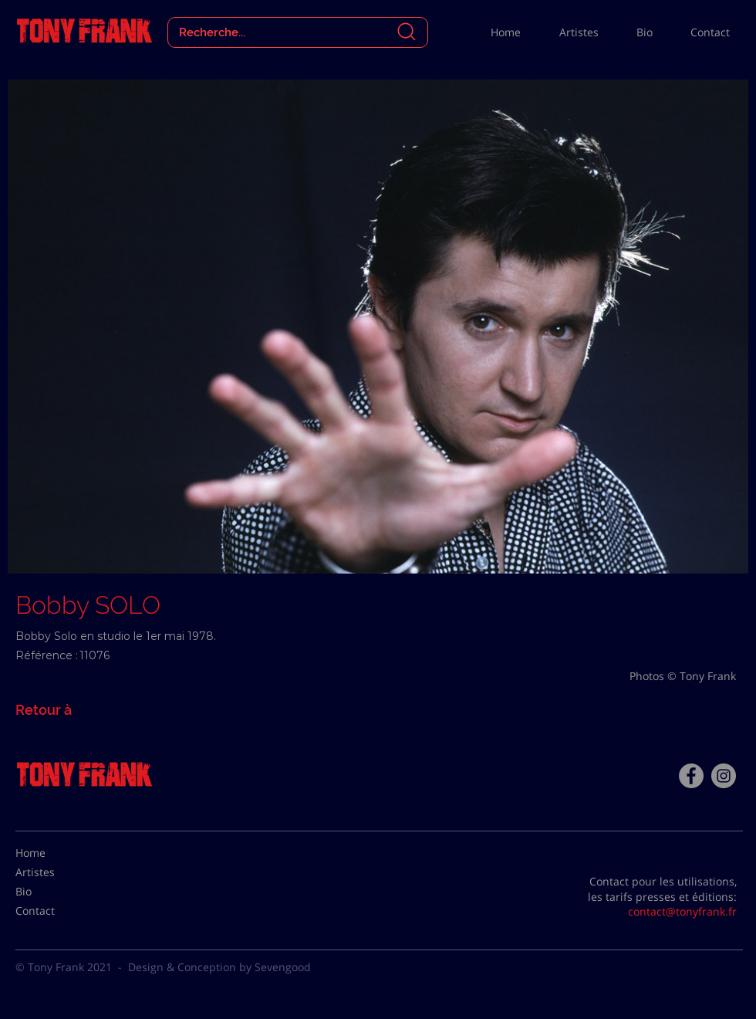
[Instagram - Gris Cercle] (723, 775)
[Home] (54, 853)
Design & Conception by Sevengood (219, 967)
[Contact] (54, 910)
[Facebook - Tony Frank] (691, 775)
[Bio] (54, 891)
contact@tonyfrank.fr (682, 911)
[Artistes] (54, 872)
